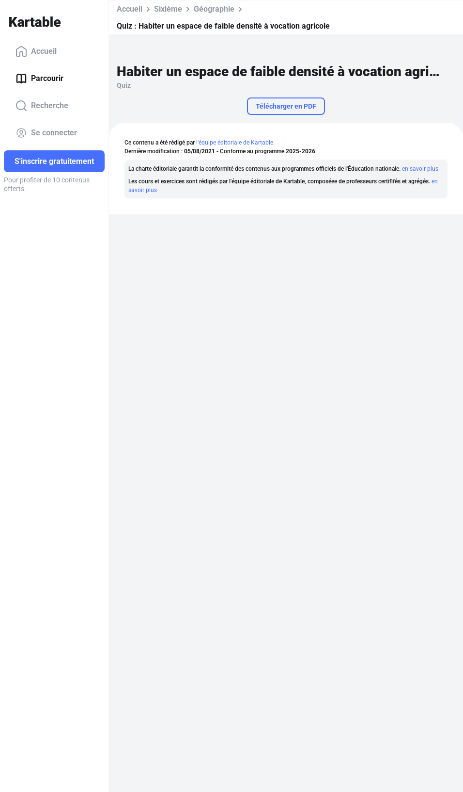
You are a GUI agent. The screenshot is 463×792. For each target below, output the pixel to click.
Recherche (41, 106)
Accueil (36, 51)
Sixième (168, 9)
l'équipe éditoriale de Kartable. (235, 142)
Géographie (214, 9)
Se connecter (46, 133)
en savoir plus (420, 168)
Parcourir (39, 78)
